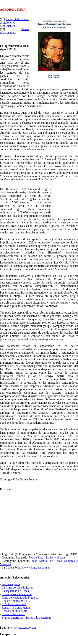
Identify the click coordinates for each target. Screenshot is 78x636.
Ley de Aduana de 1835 (16, 600)
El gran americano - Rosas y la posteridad (26, 617)
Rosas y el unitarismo (14, 610)
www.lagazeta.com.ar (37, 567)
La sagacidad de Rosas (15, 590)
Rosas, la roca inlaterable (17, 594)
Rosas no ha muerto (13, 614)
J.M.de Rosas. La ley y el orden (47, 557)
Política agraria (11, 584)
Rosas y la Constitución (16, 607)
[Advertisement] (64, 200)
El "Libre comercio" (14, 604)
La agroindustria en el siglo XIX (14, 21)
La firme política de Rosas (17, 587)
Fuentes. (11, 25)
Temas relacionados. (14, 31)
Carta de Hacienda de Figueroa (20, 597)
